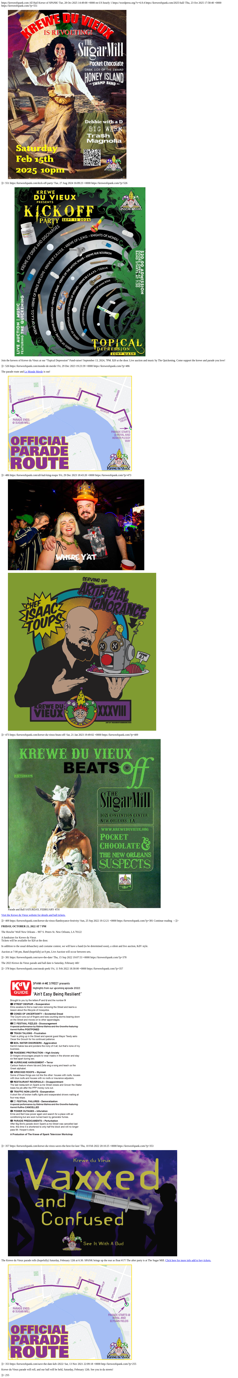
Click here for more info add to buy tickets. (188, 1260)
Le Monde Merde (33, 371)
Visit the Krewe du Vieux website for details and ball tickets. (33, 915)
